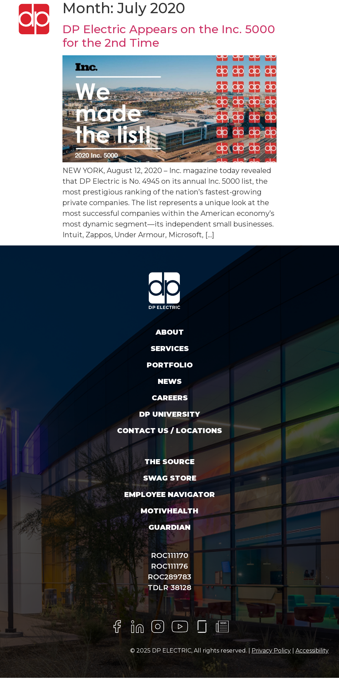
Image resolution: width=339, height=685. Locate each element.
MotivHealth (169, 511)
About (170, 332)
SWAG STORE (169, 478)
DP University (169, 414)
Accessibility (312, 650)
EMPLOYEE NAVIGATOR (169, 494)
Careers (170, 398)
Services (170, 348)
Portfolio (170, 365)
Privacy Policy (271, 650)
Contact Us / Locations (169, 430)
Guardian (169, 527)
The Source (169, 461)
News (170, 381)
